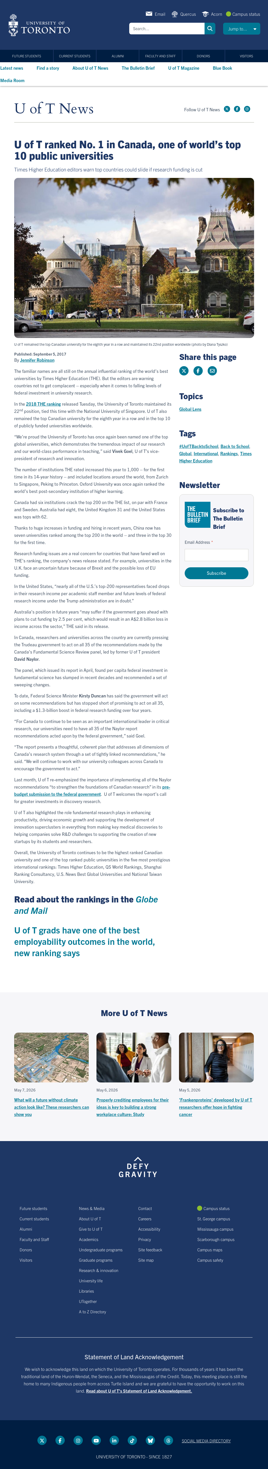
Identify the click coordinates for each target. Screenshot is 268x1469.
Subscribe (216, 573)
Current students (74, 56)
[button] (241, 29)
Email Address (197, 542)
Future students (26, 56)
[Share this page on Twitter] (184, 370)
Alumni (118, 56)
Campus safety (210, 1259)
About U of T (90, 1218)
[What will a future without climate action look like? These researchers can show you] (51, 1075)
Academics (88, 1239)
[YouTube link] (96, 1440)
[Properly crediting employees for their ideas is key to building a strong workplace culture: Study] (133, 1075)
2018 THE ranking (43, 403)
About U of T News (90, 67)
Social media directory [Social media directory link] (206, 1440)
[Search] (167, 28)
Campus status (246, 14)
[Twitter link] (227, 109)
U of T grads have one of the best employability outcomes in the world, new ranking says (84, 941)
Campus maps (209, 1249)
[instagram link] (247, 109)
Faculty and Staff (160, 56)
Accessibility (149, 1228)
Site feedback (150, 1249)
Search (210, 28)
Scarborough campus (215, 1239)
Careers (144, 1218)
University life (91, 1280)
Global (185, 453)
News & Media (91, 1208)
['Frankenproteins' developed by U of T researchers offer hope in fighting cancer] (216, 1075)
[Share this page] (212, 370)
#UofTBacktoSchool (198, 446)
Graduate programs (95, 1259)
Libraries (86, 1290)
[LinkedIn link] (114, 1440)
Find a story (48, 67)
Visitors (246, 56)
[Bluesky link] (150, 1440)
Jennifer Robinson (37, 360)
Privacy (144, 1239)
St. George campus (213, 1218)
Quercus (188, 14)
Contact (145, 1208)
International (206, 453)
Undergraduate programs (101, 1249)
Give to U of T (91, 1228)
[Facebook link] (237, 109)
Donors (203, 56)
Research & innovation (98, 1270)
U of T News (54, 109)
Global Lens (190, 409)
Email (160, 14)
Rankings (229, 453)
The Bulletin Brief (138, 67)
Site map (146, 1259)
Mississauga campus (215, 1228)
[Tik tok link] (132, 1440)
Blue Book (222, 67)
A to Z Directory (92, 1311)
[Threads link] (168, 1440)
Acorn (216, 14)
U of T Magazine (183, 67)
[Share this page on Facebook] (198, 370)
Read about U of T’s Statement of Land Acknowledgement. (139, 1390)
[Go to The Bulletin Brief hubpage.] (197, 515)
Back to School (235, 446)
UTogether (88, 1301)
